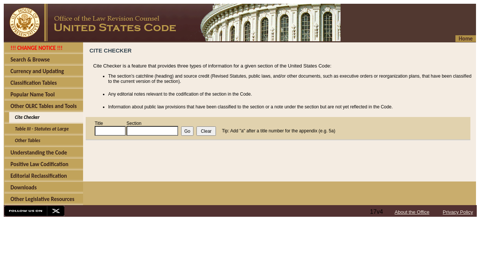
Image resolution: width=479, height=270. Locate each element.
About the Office (412, 212)
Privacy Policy (458, 212)
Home (466, 38)
